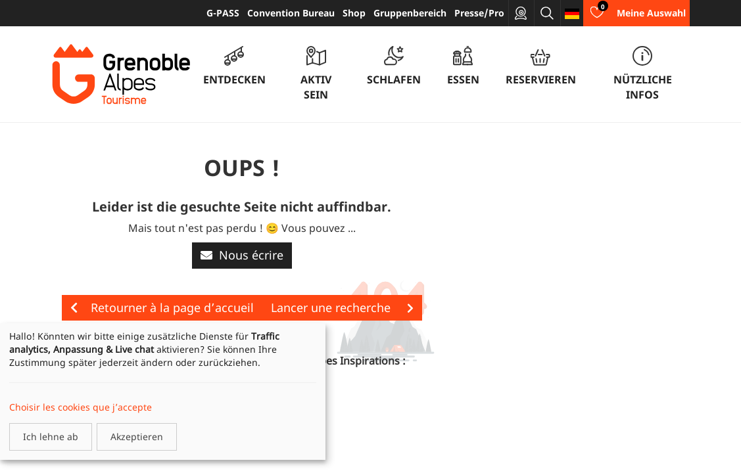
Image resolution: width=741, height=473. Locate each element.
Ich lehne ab (50, 436)
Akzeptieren (136, 436)
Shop (354, 13)
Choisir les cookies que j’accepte (80, 407)
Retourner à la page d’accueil (162, 307)
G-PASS (222, 13)
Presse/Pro (479, 13)
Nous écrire (242, 255)
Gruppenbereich (409, 13)
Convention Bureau (291, 13)
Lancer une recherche (342, 307)
